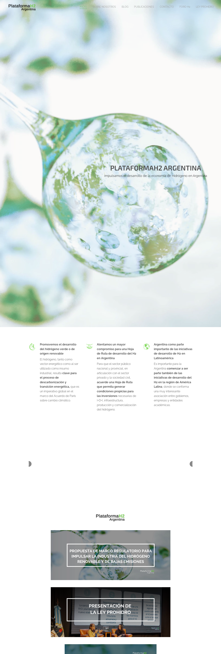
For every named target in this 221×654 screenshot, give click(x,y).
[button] (29, 464)
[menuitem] (181, 7)
